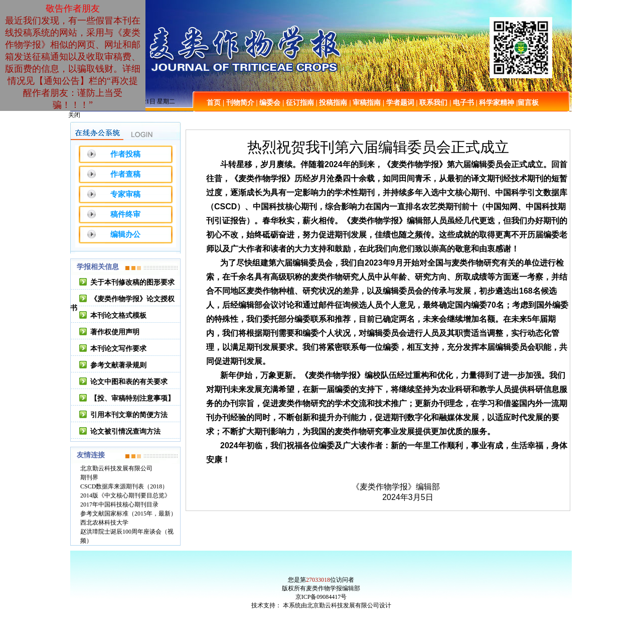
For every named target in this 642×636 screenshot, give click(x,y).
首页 (214, 102)
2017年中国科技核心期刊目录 (119, 504)
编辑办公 (125, 234)
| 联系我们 (432, 102)
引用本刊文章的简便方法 (129, 415)
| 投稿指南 (332, 102)
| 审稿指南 (365, 102)
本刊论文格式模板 (118, 315)
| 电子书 (461, 102)
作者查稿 (125, 174)
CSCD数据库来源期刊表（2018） (124, 486)
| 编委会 (268, 102)
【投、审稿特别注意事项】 (132, 398)
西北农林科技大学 (104, 522)
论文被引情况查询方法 (125, 431)
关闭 (74, 114)
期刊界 (89, 477)
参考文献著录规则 (118, 365)
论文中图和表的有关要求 (129, 382)
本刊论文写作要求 (118, 348)
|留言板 (527, 102)
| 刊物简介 (238, 102)
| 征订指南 (298, 102)
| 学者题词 (398, 102)
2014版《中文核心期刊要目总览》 (125, 495)
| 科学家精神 (495, 102)
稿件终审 (125, 214)
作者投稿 (125, 154)
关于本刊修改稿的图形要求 (132, 282)
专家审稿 (125, 194)
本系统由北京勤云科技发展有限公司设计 (337, 605)
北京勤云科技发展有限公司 (116, 468)
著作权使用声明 (114, 332)
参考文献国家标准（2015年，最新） (128, 513)
